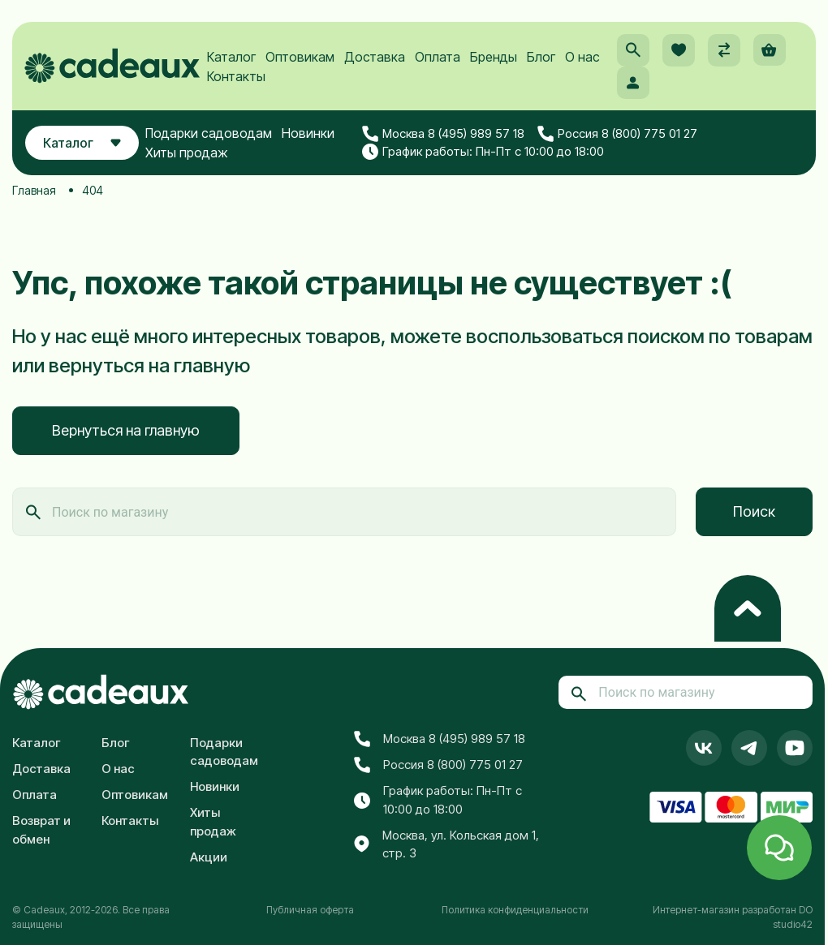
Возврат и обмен (41, 830)
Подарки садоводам (214, 139)
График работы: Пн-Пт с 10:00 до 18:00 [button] (487, 158)
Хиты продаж (192, 159)
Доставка (376, 62)
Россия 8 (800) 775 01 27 (621, 140)
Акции (208, 857)
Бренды (495, 62)
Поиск (754, 511)
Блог (542, 62)
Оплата (439, 62)
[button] (632, 55)
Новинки (313, 139)
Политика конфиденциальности (515, 910)
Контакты (238, 81)
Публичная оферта (310, 910)
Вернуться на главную (126, 430)
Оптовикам (301, 62)
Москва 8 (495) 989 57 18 (447, 140)
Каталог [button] (85, 149)
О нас (584, 62)
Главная (34, 190)
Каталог (233, 62)
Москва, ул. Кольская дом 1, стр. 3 (446, 844)
